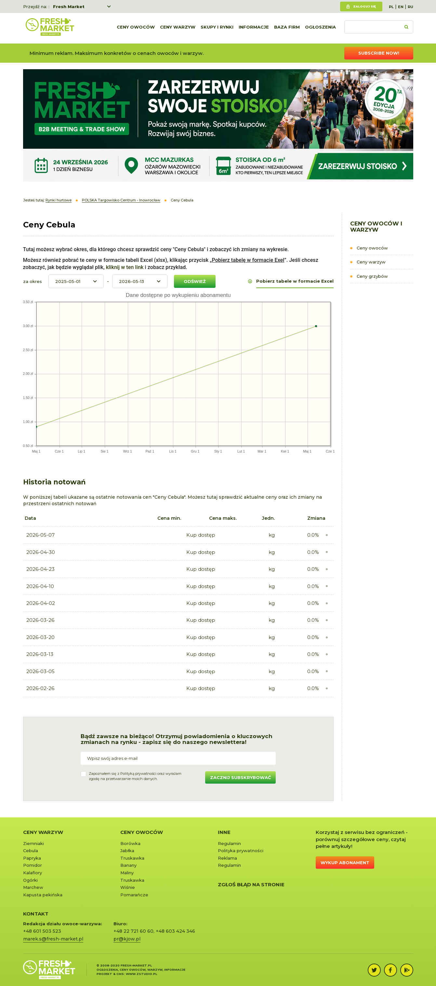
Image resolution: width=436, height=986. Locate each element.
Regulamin (229, 843)
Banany (128, 865)
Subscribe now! (378, 53)
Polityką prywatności (138, 773)
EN (400, 7)
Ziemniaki (33, 843)
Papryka (32, 858)
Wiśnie (127, 887)
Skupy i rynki (217, 28)
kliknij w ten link (124, 267)
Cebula (30, 850)
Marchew (33, 887)
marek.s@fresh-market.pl (53, 939)
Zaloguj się (364, 6)
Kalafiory (32, 872)
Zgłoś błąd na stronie (251, 884)
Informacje (254, 28)
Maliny (127, 872)
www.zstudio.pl (141, 974)
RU (410, 7)
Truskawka (132, 858)
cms (120, 974)
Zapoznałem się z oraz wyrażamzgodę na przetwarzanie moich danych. (135, 776)
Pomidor (32, 865)
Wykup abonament (345, 862)
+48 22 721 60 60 (133, 931)
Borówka (130, 843)
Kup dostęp (200, 535)
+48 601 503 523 (42, 931)
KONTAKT (35, 914)
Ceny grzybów (372, 276)
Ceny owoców (136, 28)
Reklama (227, 858)
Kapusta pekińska (42, 894)
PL (391, 7)
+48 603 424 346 (175, 931)
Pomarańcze (134, 894)
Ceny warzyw (177, 28)
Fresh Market (69, 6)
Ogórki (30, 880)
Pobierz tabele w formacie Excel (295, 281)
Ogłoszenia (320, 28)
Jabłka (127, 850)
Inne (224, 832)
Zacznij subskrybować (240, 777)
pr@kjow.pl (126, 939)
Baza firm (287, 28)
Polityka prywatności (240, 850)
